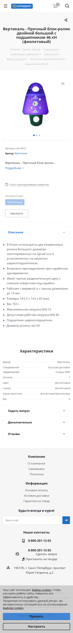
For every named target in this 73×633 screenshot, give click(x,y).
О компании (36, 463)
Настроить (36, 626)
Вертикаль (21, 153)
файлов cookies (13, 608)
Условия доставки (36, 495)
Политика (37, 474)
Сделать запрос (46, 554)
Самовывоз (36, 469)
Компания (36, 456)
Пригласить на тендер (41, 559)
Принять (36, 616)
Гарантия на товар (36, 501)
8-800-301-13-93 (39, 541)
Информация (36, 483)
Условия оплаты (36, 490)
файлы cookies (41, 590)
